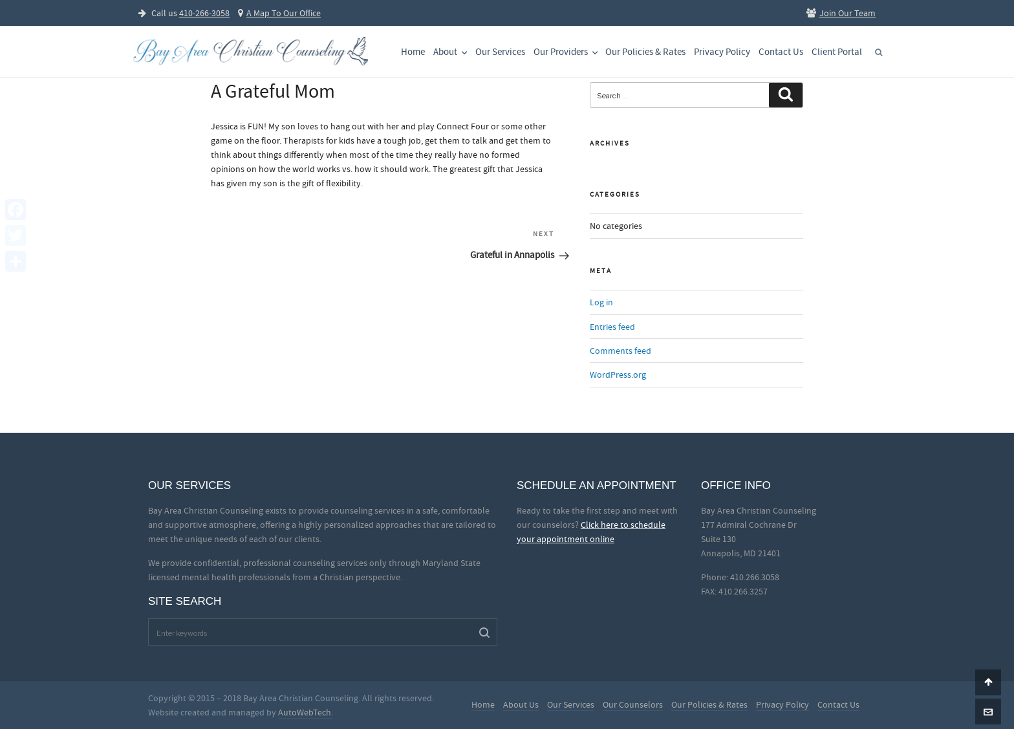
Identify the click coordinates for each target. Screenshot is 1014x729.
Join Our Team (841, 13)
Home (413, 52)
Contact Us (781, 52)
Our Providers (567, 52)
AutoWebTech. (305, 712)
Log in (601, 302)
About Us (521, 704)
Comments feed (620, 350)
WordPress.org (618, 374)
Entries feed (612, 326)
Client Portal (837, 52)
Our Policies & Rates (645, 52)
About (451, 52)
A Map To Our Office (279, 13)
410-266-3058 (204, 13)
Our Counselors (633, 704)
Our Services (500, 52)
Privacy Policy (722, 52)
